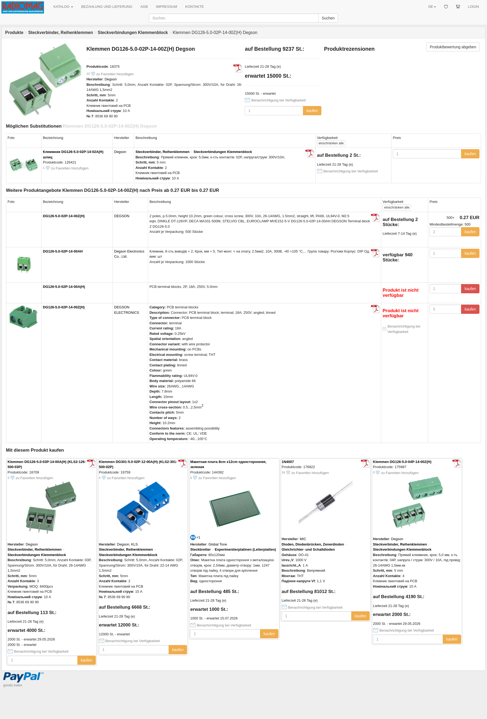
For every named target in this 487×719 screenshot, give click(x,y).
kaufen (312, 110)
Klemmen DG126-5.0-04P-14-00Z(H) (402, 462)
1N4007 (288, 462)
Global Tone (217, 544)
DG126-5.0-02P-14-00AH (63, 251)
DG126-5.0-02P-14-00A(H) (64, 287)
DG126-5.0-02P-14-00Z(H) (64, 216)
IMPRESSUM (166, 7)
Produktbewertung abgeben (453, 47)
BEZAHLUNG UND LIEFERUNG (106, 7)
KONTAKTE (194, 7)
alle (331, 143)
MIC (303, 539)
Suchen (328, 18)
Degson (111, 79)
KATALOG (63, 7)
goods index (12, 685)
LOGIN (473, 7)
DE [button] (432, 7)
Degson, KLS (127, 544)
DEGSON (121, 216)
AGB (144, 7)
